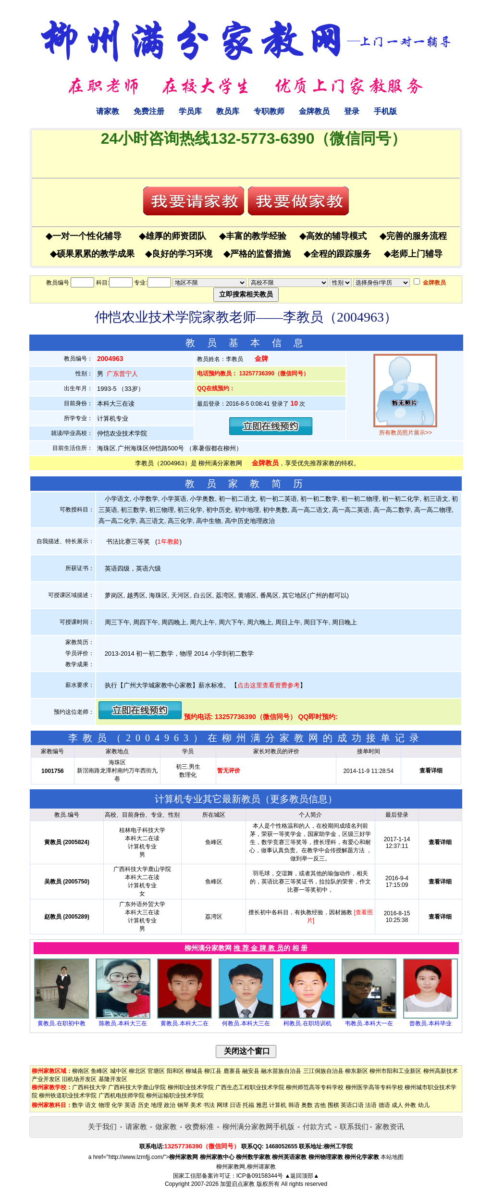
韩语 (294, 1105)
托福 (248, 1105)
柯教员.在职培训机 (307, 1023)
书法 (209, 1105)
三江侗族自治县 (323, 1071)
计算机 (277, 1105)
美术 (196, 1105)
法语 (371, 1105)
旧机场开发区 (79, 1079)
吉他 (320, 1105)
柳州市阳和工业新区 (395, 1071)
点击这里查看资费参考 (268, 685)
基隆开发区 (112, 1079)
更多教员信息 (299, 799)
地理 (156, 1105)
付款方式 (317, 1126)
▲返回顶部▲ (301, 1175)
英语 (130, 1105)
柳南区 (80, 1071)
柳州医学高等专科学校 (374, 1087)
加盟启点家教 (237, 1184)
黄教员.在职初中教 (61, 1023)
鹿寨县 (232, 1071)
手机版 (385, 111)
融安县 (250, 1071)
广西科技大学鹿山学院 (137, 1087)
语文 (91, 1105)
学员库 (190, 111)
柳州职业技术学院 (191, 1087)
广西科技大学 (89, 1087)
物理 (104, 1105)
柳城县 (194, 1071)
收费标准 (199, 1126)
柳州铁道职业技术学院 (68, 1095)
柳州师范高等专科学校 (315, 1087)
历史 (143, 1105)
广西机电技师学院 (121, 1095)
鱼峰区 (99, 1071)
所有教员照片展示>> (405, 432)
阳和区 (175, 1071)
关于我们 (102, 1126)
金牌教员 (314, 111)
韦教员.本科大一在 (369, 1023)
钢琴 (183, 1105)
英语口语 (352, 1105)
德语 (384, 1105)
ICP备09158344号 (259, 1175)
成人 (397, 1105)
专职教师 (269, 111)
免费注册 (149, 111)
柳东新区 (356, 1071)
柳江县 (212, 1071)
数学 (78, 1105)
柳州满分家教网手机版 (258, 1126)
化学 (117, 1105)
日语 (235, 1105)
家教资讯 (389, 1126)
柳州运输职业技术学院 (175, 1095)
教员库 (227, 111)
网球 (222, 1105)
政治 (169, 1105)
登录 (351, 111)
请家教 (107, 111)
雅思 (262, 1105)
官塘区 (156, 1071)
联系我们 (354, 1126)
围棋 (333, 1105)
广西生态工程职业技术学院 (249, 1087)
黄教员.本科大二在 (184, 1023)
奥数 (307, 1105)
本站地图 (392, 1157)
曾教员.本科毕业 (430, 1023)
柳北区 (137, 1071)
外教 (410, 1105)
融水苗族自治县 (281, 1071)
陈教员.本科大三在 (123, 1023)
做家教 (166, 1126)
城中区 (118, 1071)
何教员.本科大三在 (246, 1023)
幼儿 (424, 1105)
